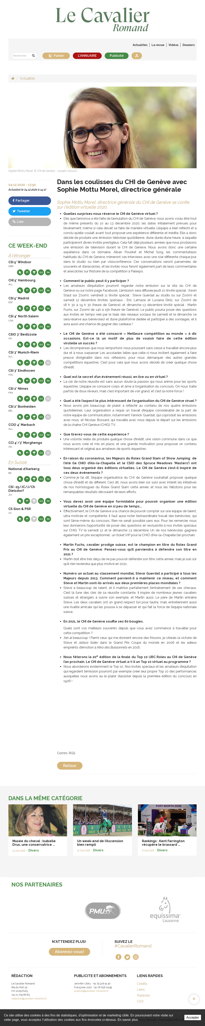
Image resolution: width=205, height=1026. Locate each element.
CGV (140, 1001)
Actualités (140, 45)
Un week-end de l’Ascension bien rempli (100, 843)
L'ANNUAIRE (87, 56)
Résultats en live (41, 272)
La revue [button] (158, 45)
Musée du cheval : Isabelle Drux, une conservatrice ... (34, 843)
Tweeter (21, 211)
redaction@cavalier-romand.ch (29, 998)
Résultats (34, 272)
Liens (141, 989)
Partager (21, 200)
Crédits (142, 984)
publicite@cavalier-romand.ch (91, 990)
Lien (18, 222)
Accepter (192, 1017)
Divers (33, 850)
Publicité (117, 56)
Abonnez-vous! (69, 951)
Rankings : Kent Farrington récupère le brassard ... (163, 843)
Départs (27, 272)
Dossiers (189, 45)
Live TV (48, 272)
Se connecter (137, 55)
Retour (69, 765)
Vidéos (173, 45)
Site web (20, 272)
